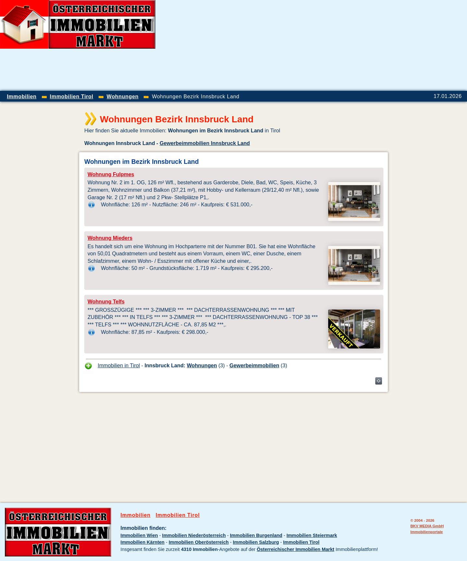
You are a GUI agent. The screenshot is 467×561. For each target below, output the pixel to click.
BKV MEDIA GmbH (427, 526)
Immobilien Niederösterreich (194, 535)
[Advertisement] (391, 45)
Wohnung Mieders (110, 238)
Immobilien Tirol (178, 515)
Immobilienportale (426, 532)
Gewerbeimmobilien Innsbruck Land (205, 143)
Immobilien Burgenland (256, 535)
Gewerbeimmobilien (255, 365)
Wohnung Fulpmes (111, 174)
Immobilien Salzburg (256, 542)
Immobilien (135, 515)
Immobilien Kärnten (143, 542)
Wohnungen (202, 365)
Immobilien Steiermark (311, 535)
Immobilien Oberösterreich (199, 542)
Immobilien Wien (139, 535)
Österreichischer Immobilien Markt (295, 549)
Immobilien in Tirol (119, 365)
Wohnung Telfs (106, 301)
